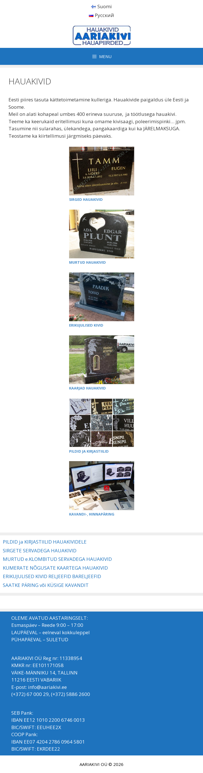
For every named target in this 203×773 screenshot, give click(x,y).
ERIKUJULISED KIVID (86, 325)
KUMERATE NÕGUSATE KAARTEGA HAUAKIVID (55, 568)
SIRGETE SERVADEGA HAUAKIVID (39, 550)
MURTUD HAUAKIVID (87, 262)
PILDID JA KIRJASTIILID (89, 451)
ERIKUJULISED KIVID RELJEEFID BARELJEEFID (52, 576)
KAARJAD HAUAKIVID (87, 388)
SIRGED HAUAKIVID (86, 199)
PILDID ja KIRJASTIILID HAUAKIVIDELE (45, 541)
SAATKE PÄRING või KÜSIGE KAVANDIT (46, 585)
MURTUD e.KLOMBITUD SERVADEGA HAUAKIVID (57, 559)
